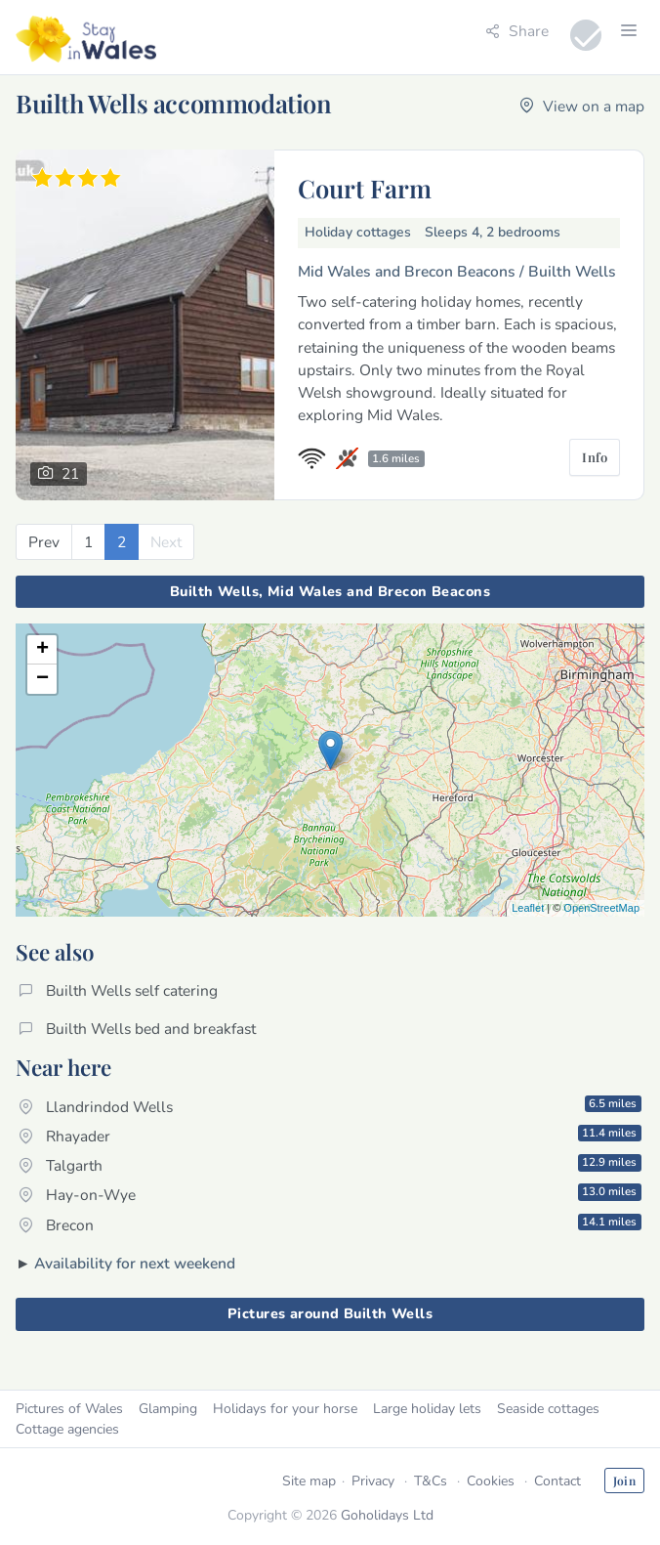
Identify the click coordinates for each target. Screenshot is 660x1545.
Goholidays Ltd (387, 1515)
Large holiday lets (427, 1408)
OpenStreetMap (601, 908)
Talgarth (330, 1165)
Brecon (330, 1224)
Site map (309, 1481)
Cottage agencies (67, 1429)
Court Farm (365, 187)
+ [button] (42, 650)
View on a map (581, 106)
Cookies (491, 1481)
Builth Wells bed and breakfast (137, 1028)
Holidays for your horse (285, 1408)
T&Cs (430, 1481)
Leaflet (528, 908)
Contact (557, 1481)
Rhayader (330, 1135)
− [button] (42, 679)
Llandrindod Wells (330, 1106)
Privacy (372, 1481)
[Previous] (44, 542)
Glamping (168, 1408)
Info (594, 457)
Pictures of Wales (69, 1408)
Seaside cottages (548, 1408)
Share (517, 31)
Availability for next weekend (134, 1263)
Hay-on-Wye (330, 1194)
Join (624, 1480)
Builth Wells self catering (118, 990)
